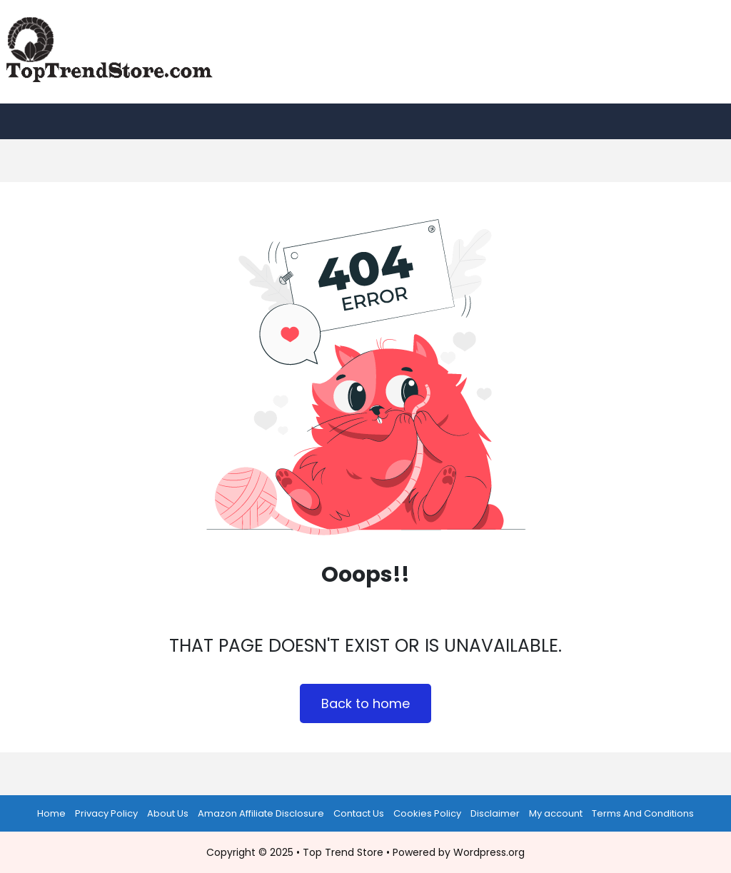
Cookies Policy (427, 813)
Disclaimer (495, 813)
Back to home (365, 703)
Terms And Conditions (643, 813)
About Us (167, 813)
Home (51, 813)
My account (556, 813)
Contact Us (358, 813)
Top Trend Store (343, 852)
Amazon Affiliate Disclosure (261, 813)
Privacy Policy (106, 813)
